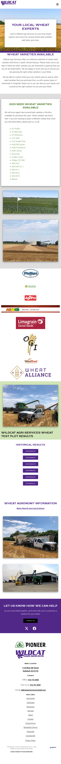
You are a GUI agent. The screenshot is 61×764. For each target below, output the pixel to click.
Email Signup (30, 730)
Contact (30, 726)
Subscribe (30, 738)
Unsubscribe (30, 742)
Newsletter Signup (30, 734)
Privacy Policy (30, 747)
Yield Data (30, 709)
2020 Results (30, 466)
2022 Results (30, 451)
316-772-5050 (33, 686)
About (30, 722)
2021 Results (30, 459)
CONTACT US (30, 627)
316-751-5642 (35, 691)
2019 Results (30, 474)
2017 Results (30, 488)
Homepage (30, 705)
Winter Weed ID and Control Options (30, 514)
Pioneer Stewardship (26, 758)
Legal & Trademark (15, 758)
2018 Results (30, 481)
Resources (30, 713)
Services (30, 717)
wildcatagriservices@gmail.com (33, 697)
